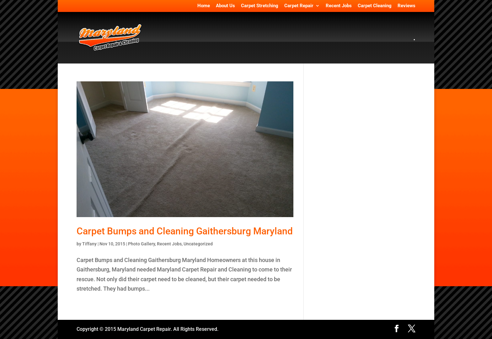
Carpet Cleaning (375, 5)
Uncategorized (198, 243)
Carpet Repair (298, 5)
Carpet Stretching (259, 5)
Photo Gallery (141, 243)
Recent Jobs (339, 5)
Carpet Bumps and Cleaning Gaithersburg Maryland (185, 231)
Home (203, 5)
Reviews (406, 5)
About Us (225, 5)
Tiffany (89, 243)
